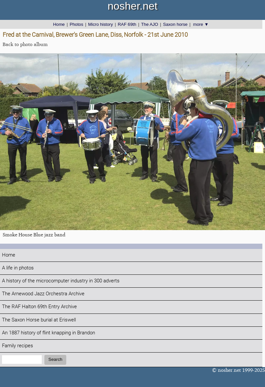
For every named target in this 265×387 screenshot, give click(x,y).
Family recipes (17, 346)
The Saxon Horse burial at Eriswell (39, 320)
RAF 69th (127, 24)
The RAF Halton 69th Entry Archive (39, 307)
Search (55, 359)
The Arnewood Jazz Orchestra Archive (43, 294)
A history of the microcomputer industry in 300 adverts (61, 281)
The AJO (149, 24)
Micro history (100, 24)
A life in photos (18, 268)
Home (59, 24)
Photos (76, 24)
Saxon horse (175, 24)
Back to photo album (25, 44)
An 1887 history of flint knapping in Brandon (48, 333)
